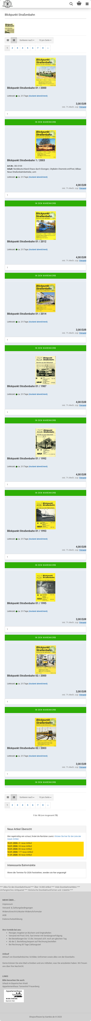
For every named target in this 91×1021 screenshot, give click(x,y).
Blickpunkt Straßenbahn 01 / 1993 (26, 530)
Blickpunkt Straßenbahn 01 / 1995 (26, 603)
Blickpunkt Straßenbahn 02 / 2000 (26, 675)
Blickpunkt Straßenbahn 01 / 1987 (26, 386)
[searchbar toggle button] (71, 4)
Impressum (7, 904)
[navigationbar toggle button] (87, 4)
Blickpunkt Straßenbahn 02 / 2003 (26, 748)
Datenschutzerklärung (12, 919)
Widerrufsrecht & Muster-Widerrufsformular (22, 911)
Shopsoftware (35, 1017)
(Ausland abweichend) (38, 96)
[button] (8, 40)
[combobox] (27, 40)
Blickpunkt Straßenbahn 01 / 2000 (26, 87)
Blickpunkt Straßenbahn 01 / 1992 (26, 458)
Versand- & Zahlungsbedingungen (17, 908)
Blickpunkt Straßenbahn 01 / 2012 (26, 241)
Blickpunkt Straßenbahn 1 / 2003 (26, 160)
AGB (4, 915)
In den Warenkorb (45, 122)
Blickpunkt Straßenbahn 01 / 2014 (26, 313)
